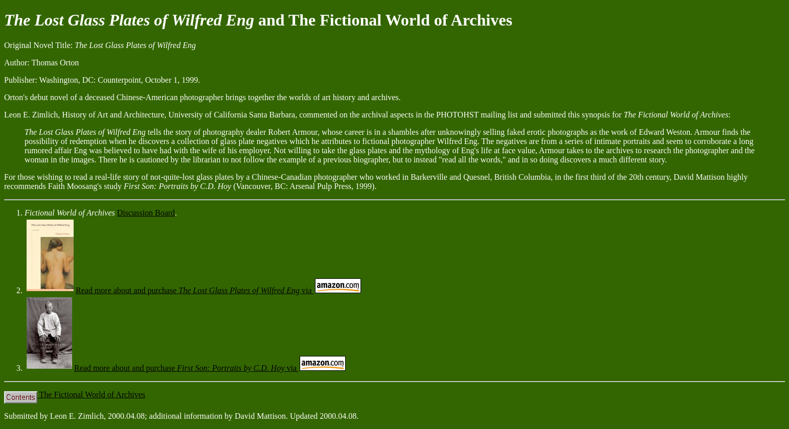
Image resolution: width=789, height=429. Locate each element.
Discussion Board (146, 212)
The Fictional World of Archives (74, 394)
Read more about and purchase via (194, 290)
